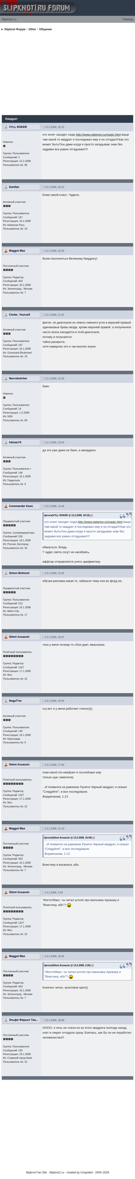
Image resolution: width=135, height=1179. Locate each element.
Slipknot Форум (14, 29)
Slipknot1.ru (9, 19)
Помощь (128, 19)
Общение (45, 29)
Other (32, 29)
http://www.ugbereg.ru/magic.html (98, 134)
